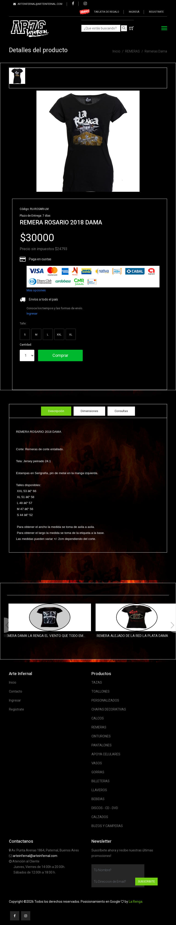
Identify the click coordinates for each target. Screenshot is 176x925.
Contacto (15, 691)
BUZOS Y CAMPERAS (107, 826)
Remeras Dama (156, 51)
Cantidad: (26, 344)
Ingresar (32, 313)
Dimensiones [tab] (89, 411)
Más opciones (36, 290)
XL (70, 334)
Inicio (116, 51)
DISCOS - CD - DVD (104, 808)
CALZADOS (99, 817)
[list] (93, 276)
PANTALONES (101, 745)
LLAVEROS (99, 790)
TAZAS (96, 682)
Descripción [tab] (56, 411)
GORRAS (97, 772)
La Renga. (136, 901)
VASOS (96, 763)
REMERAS (132, 51)
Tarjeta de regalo (106, 11)
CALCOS (97, 718)
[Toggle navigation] (164, 28)
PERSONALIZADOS (105, 700)
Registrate (156, 11)
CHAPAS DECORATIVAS (108, 709)
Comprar (60, 355)
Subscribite (146, 881)
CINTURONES (101, 736)
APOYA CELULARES (105, 754)
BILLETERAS (100, 781)
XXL (59, 334)
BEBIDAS (97, 799)
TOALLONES (100, 691)
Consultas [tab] (121, 411)
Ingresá (134, 11)
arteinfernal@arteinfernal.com (35, 856)
